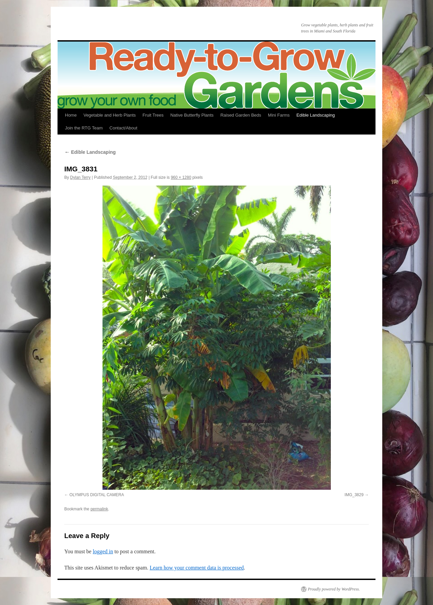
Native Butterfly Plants (191, 115)
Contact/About (123, 127)
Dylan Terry (80, 177)
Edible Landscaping (315, 115)
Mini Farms (279, 115)
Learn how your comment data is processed (197, 568)
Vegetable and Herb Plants (110, 115)
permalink (99, 509)
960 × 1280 (181, 177)
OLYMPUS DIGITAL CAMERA (96, 494)
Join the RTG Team (84, 127)
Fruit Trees (152, 115)
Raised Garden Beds (240, 115)
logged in (103, 551)
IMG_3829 (354, 494)
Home (71, 115)
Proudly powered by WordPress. (334, 589)
